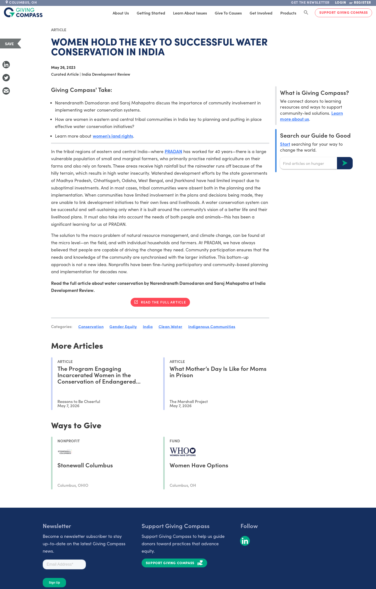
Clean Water (170, 326)
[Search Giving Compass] (306, 13)
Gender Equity (123, 326)
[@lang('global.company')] (23, 12)
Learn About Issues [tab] (190, 12)
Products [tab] (288, 12)
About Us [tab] (121, 12)
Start (285, 144)
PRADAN (173, 151)
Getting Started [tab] (151, 12)
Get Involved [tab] (261, 12)
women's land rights (113, 136)
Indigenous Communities (211, 326)
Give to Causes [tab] (228, 12)
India (148, 326)
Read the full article (163, 302)
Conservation (91, 326)
